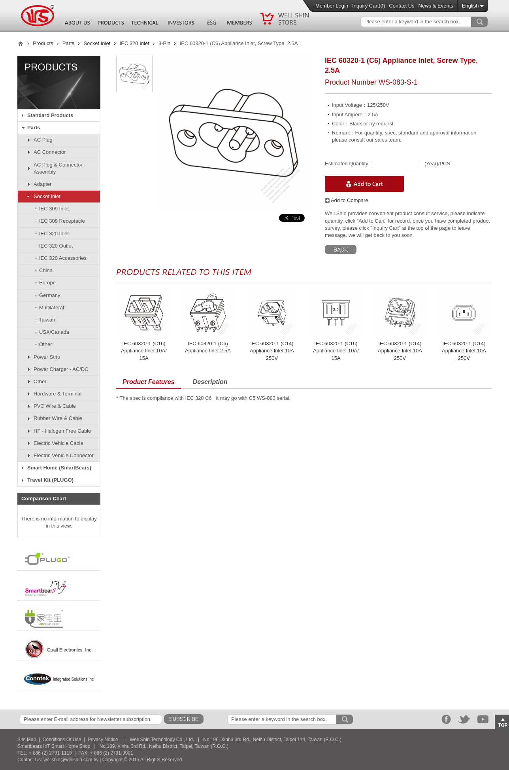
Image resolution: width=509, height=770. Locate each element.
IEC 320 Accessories (63, 258)
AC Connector (50, 152)
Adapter (43, 184)
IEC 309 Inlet (54, 209)
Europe (47, 283)
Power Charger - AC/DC (61, 369)
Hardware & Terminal (57, 394)
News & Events (436, 6)
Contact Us (401, 6)
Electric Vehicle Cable (58, 443)
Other (45, 344)
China (46, 270)
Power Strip (47, 357)
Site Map (26, 739)
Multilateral (51, 307)
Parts (68, 43)
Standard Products (50, 115)
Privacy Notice (103, 739)
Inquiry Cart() (368, 6)
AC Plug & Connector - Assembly (60, 168)
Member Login (331, 6)
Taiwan (47, 320)
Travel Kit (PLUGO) (50, 480)
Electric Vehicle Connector (64, 455)
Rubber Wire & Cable (58, 418)
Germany (49, 295)
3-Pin (164, 43)
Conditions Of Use (62, 739)
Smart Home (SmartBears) (59, 468)
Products (43, 43)
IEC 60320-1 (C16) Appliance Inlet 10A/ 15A (144, 351)
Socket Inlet (96, 43)
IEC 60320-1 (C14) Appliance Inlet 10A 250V (272, 351)
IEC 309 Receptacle (62, 221)
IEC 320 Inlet (134, 43)
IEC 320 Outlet (56, 246)
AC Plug (43, 140)
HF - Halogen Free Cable (62, 431)
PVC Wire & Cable (55, 406)
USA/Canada (54, 332)
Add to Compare (346, 200)
